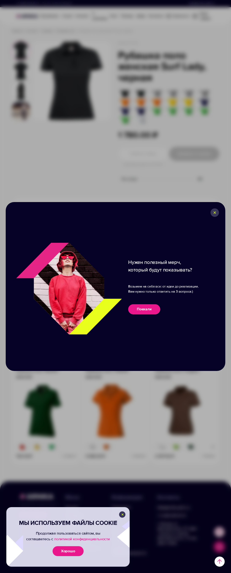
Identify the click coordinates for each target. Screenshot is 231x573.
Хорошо (68, 551)
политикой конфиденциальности (82, 539)
